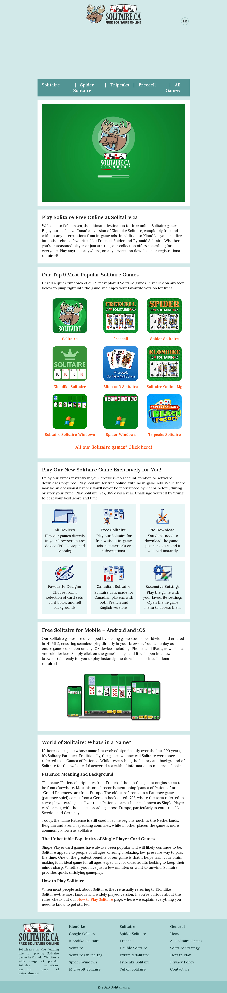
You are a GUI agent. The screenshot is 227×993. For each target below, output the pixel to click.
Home (175, 933)
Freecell (147, 85)
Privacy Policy (182, 962)
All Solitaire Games (186, 941)
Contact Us (179, 969)
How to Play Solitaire (95, 899)
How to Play (180, 955)
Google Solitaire (82, 933)
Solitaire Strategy (185, 948)
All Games (173, 87)
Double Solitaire (133, 948)
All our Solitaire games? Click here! (113, 447)
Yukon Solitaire (133, 969)
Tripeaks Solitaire (164, 434)
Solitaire (51, 85)
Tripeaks (119, 85)
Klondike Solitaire (69, 386)
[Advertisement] (114, 53)
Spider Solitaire (83, 87)
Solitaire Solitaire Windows (70, 434)
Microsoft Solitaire (121, 386)
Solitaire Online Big (164, 386)
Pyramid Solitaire (134, 955)
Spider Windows (121, 434)
